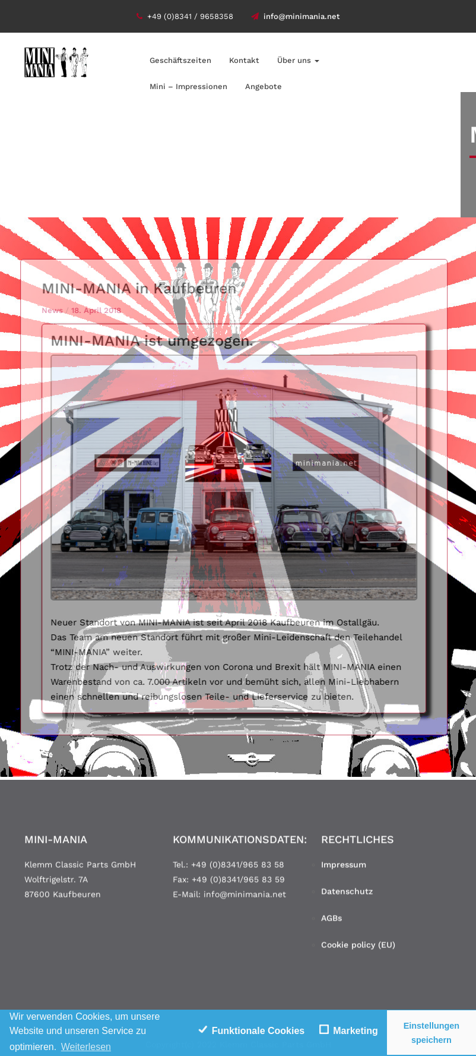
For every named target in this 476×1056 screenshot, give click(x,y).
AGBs (331, 921)
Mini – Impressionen (188, 86)
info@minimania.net (295, 16)
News (48, 310)
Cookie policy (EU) (358, 948)
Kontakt (244, 60)
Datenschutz (347, 894)
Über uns (298, 60)
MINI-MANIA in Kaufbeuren (135, 288)
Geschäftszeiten (180, 60)
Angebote (263, 86)
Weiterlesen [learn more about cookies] (86, 1047)
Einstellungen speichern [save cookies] (431, 1033)
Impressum (343, 867)
